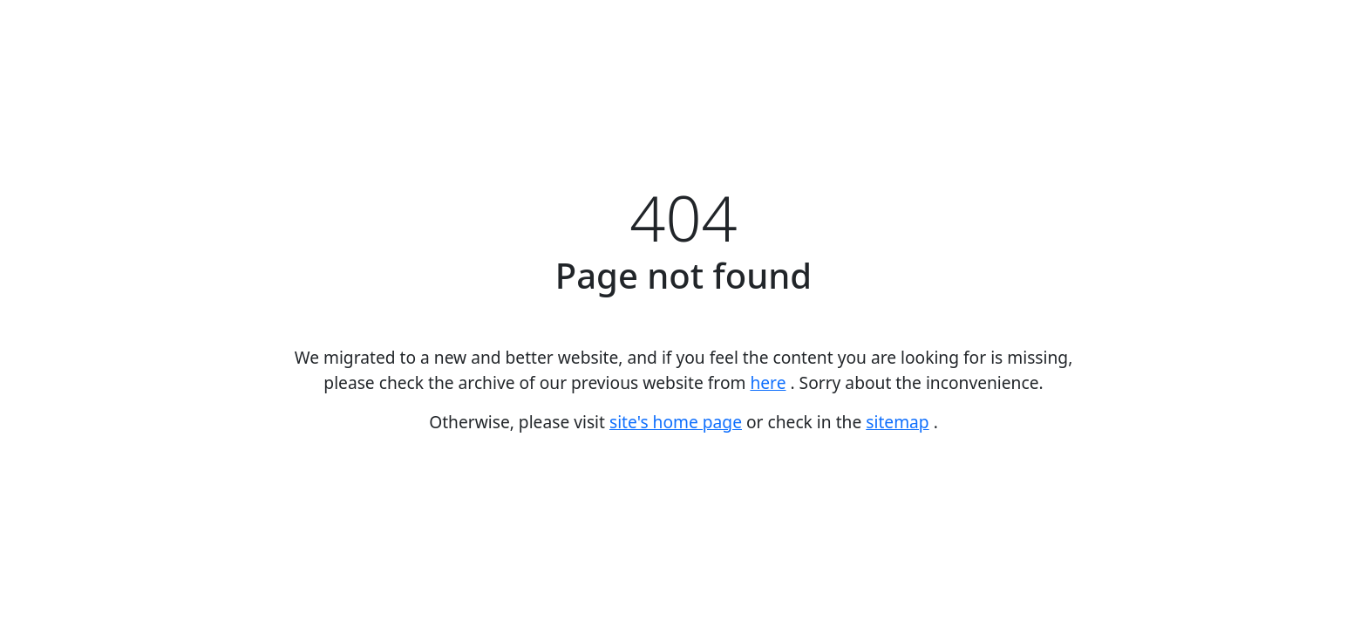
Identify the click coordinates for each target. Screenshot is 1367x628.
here (768, 382)
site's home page (675, 421)
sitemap (897, 421)
